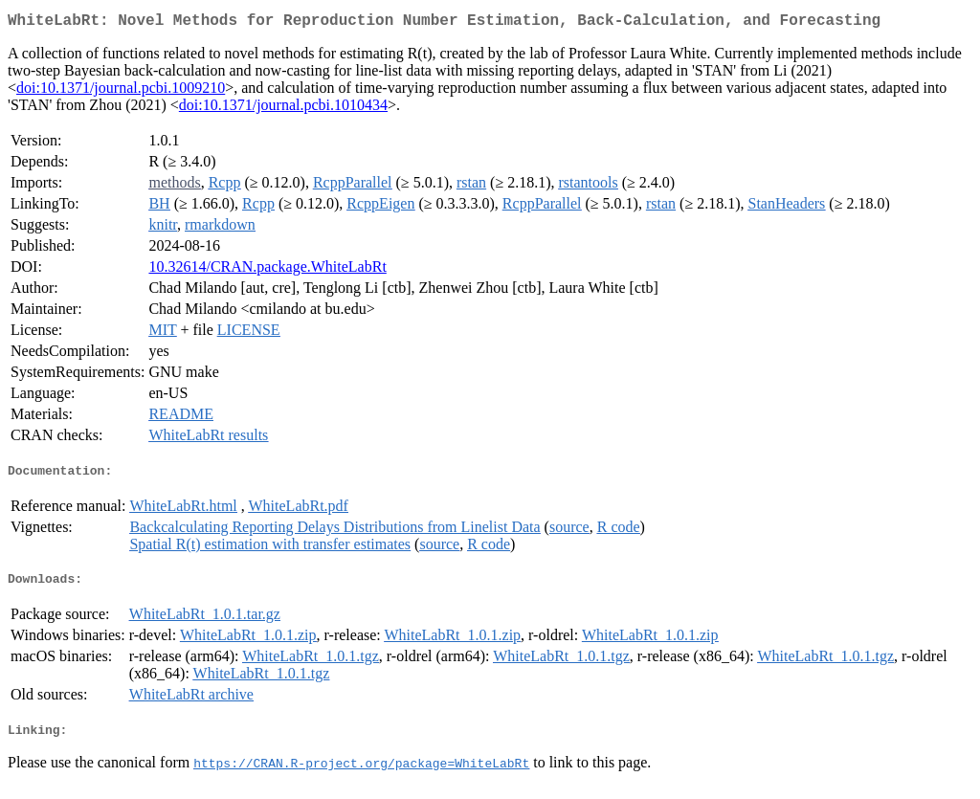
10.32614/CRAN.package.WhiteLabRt (267, 270)
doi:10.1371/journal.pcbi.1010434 (283, 108)
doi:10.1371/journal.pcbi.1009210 (120, 91)
